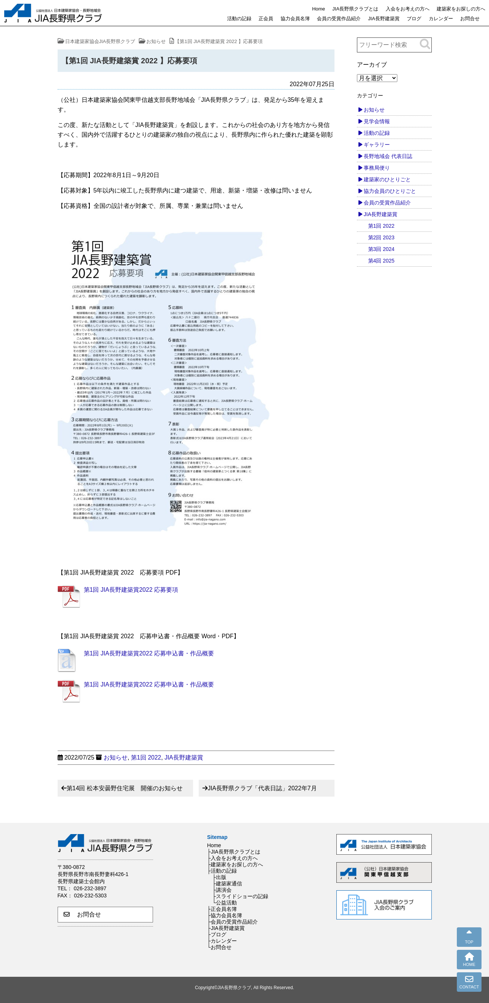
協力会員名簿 (295, 18)
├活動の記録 (222, 871)
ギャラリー (377, 145)
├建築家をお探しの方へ (235, 864)
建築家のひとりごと (387, 179)
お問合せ (470, 18)
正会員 (266, 18)
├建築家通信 (227, 884)
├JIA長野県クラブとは (233, 852)
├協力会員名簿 (224, 915)
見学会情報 (377, 121)
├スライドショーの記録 (241, 896)
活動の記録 (239, 18)
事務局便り (377, 168)
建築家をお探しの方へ (461, 9)
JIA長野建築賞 (384, 18)
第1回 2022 (146, 757)
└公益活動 (225, 903)
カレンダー (441, 18)
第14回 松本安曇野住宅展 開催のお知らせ (125, 788)
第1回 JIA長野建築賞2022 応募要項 (131, 590)
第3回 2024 (381, 249)
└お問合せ (219, 947)
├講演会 (222, 890)
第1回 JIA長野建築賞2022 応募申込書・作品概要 (149, 653)
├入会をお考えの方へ (232, 858)
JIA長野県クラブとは (355, 9)
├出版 (220, 877)
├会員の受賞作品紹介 (232, 922)
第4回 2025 (381, 261)
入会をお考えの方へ (408, 9)
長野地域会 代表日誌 (388, 156)
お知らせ (116, 757)
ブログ (414, 18)
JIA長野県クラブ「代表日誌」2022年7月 (262, 788)
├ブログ (217, 934)
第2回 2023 (381, 237)
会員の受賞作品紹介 (339, 18)
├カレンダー (222, 941)
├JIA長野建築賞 (226, 928)
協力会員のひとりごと (390, 191)
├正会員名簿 (222, 909)
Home (318, 9)
